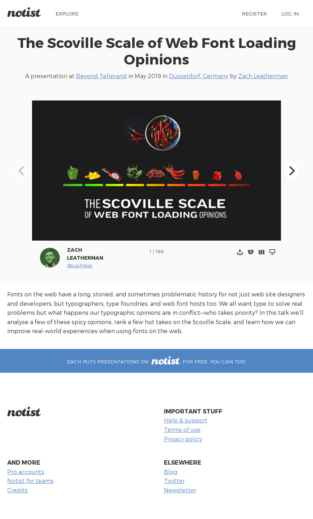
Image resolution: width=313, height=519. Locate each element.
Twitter (174, 480)
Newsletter (180, 490)
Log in (290, 13)
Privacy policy (183, 438)
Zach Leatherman (263, 75)
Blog (170, 471)
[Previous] (22, 171)
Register (254, 13)
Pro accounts (25, 471)
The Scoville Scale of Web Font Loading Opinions (156, 51)
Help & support (185, 420)
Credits (17, 490)
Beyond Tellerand (101, 75)
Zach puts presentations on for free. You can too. (156, 361)
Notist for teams (30, 480)
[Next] (291, 171)
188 (160, 251)
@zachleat (80, 265)
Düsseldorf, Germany (198, 75)
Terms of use (182, 429)
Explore (67, 13)
